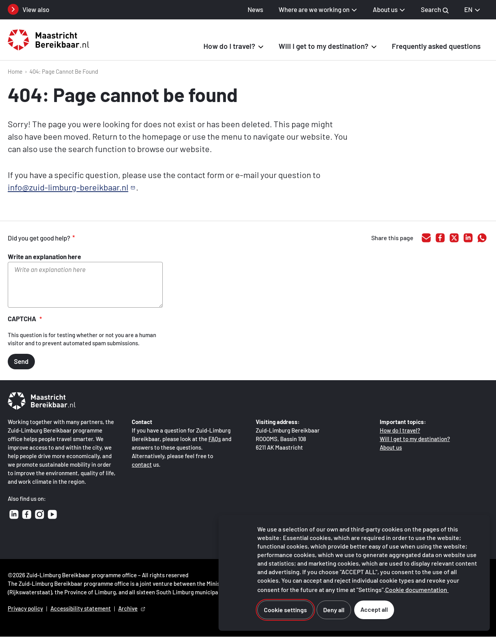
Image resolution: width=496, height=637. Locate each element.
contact (142, 464)
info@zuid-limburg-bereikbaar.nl (68, 187)
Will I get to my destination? (415, 438)
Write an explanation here (44, 256)
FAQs (214, 438)
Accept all (374, 609)
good (93, 238)
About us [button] (385, 9)
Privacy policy (25, 608)
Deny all (333, 609)
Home (15, 71)
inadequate (125, 238)
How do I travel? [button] (229, 46)
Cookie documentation (416, 589)
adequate (109, 238)
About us (391, 447)
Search (435, 9)
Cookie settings (285, 609)
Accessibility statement (80, 608)
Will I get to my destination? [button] (324, 46)
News (255, 9)
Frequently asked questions (436, 46)
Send (21, 361)
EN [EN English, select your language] (472, 9)
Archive (128, 608)
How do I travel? (400, 430)
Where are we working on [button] (314, 9)
